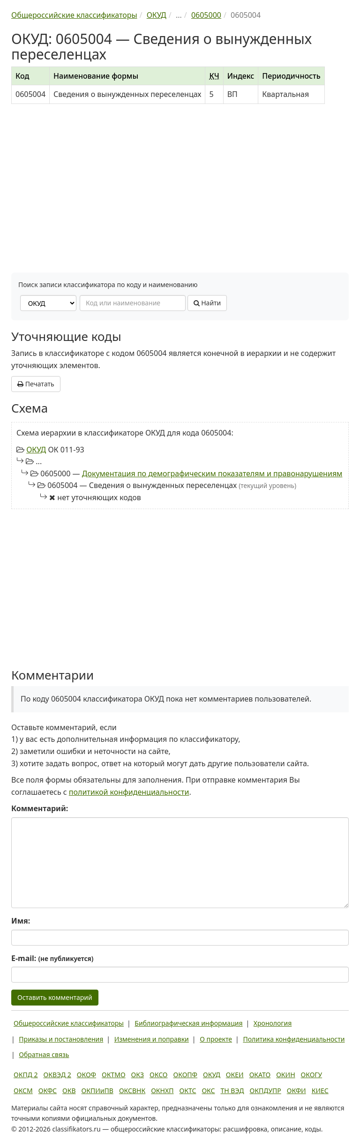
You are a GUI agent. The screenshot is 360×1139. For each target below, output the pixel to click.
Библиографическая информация (188, 1023)
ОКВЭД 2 (57, 1074)
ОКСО (158, 1074)
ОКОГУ (311, 1074)
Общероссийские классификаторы (69, 1023)
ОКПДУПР (265, 1090)
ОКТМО (114, 1074)
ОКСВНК (132, 1090)
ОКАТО (260, 1074)
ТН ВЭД (232, 1090)
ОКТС (188, 1090)
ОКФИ (296, 1090)
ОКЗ (137, 1074)
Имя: (20, 921)
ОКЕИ (235, 1074)
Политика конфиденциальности (294, 1039)
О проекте (216, 1039)
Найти (207, 302)
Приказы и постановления (61, 1039)
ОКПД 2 (26, 1074)
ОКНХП (162, 1090)
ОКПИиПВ (97, 1090)
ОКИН (285, 1074)
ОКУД (36, 449)
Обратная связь (44, 1054)
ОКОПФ (185, 1074)
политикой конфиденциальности (129, 792)
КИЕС (320, 1090)
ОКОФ (86, 1074)
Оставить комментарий (54, 997)
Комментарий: (39, 808)
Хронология (273, 1023)
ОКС (208, 1090)
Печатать (35, 383)
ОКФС (47, 1090)
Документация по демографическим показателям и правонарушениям (212, 473)
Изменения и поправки (151, 1039)
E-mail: (52, 958)
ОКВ (69, 1090)
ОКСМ (23, 1090)
